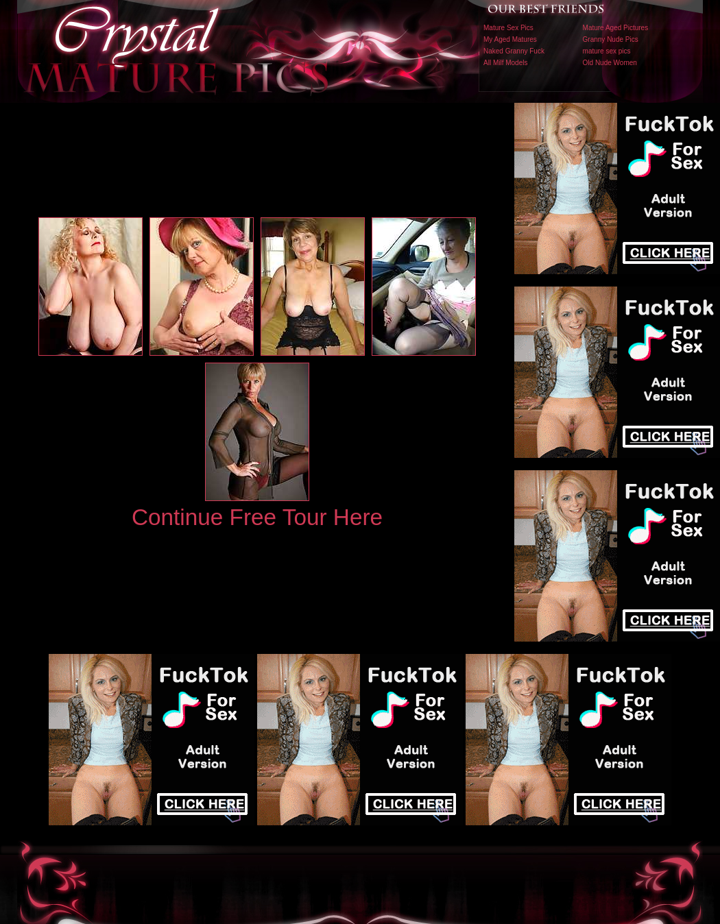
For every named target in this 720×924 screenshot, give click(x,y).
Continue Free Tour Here (257, 517)
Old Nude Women (610, 62)
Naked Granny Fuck (513, 51)
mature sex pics (607, 51)
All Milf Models (505, 62)
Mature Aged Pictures (616, 28)
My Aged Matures (510, 39)
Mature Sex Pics (508, 28)
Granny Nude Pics (610, 39)
